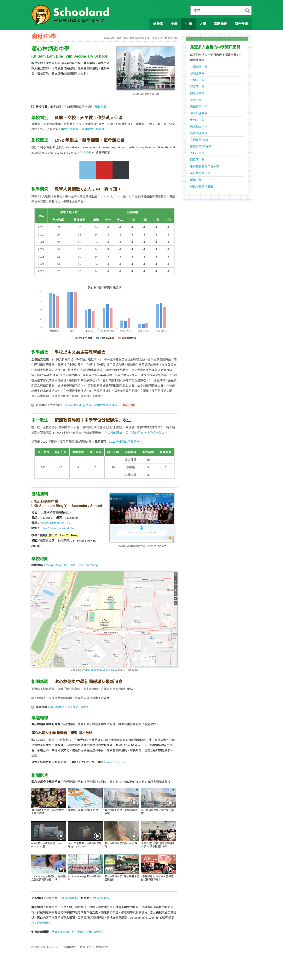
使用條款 (69, 947)
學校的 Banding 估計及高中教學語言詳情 (91, 405)
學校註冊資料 (101, 898)
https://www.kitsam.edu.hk (57, 528)
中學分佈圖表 (69, 129)
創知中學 (196, 179)
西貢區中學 (197, 159)
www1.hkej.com (116, 762)
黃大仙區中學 (136, 38)
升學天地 (109, 38)
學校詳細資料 (69, 898)
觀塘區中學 (197, 93)
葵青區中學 (197, 86)
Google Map (54, 565)
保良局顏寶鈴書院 (201, 186)
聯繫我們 (102, 947)
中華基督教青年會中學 (204, 166)
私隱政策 (85, 947)
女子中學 (152, 38)
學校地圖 (101, 106)
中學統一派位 (155, 432)
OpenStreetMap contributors (100, 669)
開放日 (85, 707)
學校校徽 (85, 152)
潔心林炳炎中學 (168, 38)
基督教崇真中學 (200, 173)
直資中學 (196, 100)
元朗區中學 (197, 80)
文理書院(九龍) (199, 139)
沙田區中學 (197, 73)
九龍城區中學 (198, 66)
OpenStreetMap (87, 565)
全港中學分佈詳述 (93, 129)
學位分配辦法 (113, 432)
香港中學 (122, 38)
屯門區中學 (197, 120)
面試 (75, 707)
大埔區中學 (197, 153)
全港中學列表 (94, 932)
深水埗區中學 (198, 113)
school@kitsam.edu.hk (55, 523)
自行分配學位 (134, 432)
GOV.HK (69, 565)
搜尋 (196, 11)
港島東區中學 (198, 106)
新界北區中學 (198, 133)
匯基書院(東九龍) (201, 146)
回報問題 (43, 922)
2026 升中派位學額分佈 (124, 441)
